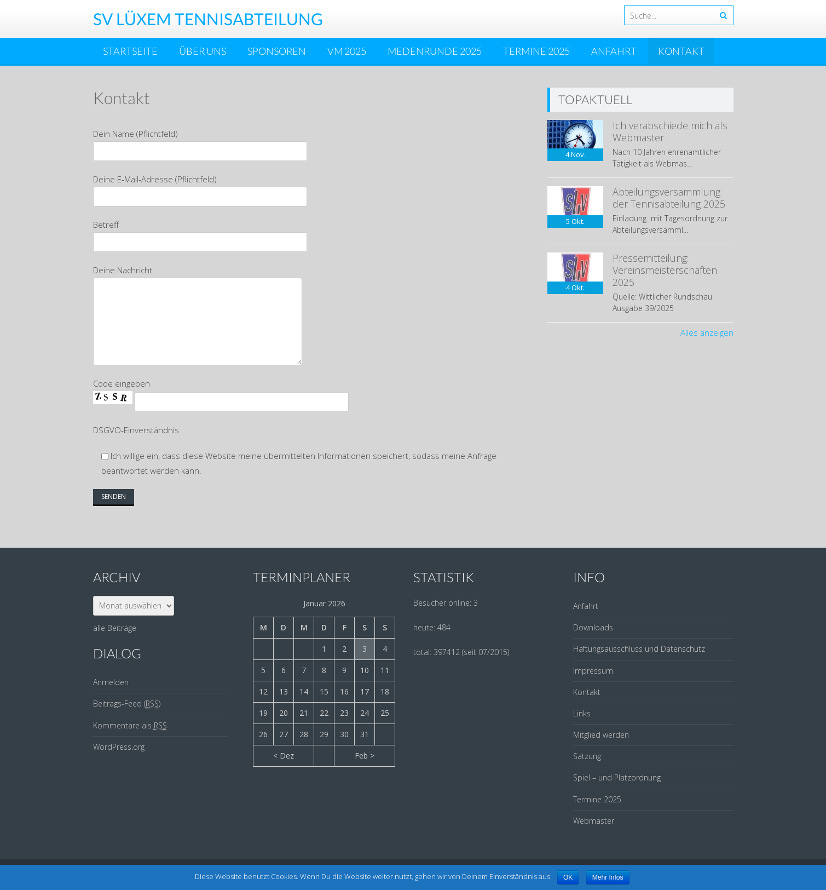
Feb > (364, 755)
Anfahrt (614, 51)
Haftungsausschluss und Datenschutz (639, 649)
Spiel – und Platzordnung (617, 777)
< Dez (283, 755)
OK (568, 877)
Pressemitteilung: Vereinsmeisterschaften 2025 (665, 269)
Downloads (593, 627)
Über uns (202, 51)
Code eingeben (121, 383)
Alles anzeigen (706, 332)
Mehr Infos (607, 877)
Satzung (587, 756)
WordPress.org (119, 747)
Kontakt (681, 51)
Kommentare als (130, 725)
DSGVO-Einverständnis (136, 429)
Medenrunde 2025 (435, 51)
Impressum (593, 670)
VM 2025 (346, 51)
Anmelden (111, 682)
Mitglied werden (601, 735)
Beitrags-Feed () (126, 703)
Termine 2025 (536, 51)
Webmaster (593, 821)
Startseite (130, 51)
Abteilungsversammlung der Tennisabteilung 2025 (669, 197)
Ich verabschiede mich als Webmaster (670, 131)
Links (582, 713)
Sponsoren (276, 51)
